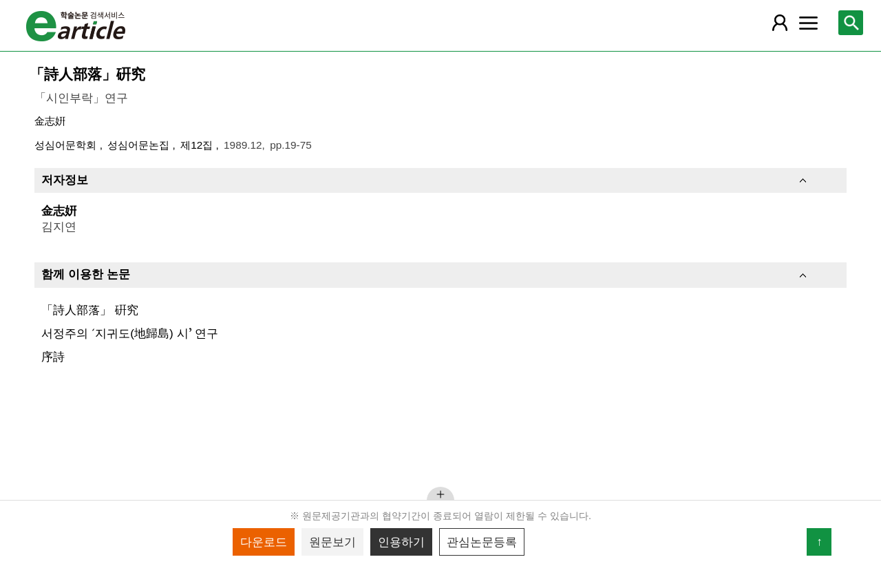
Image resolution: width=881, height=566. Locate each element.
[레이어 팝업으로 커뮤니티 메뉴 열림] (808, 22)
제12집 (197, 145)
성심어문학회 (66, 145)
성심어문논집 (139, 145)
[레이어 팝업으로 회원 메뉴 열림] (779, 22)
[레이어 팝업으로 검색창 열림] (850, 22)
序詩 (53, 357)
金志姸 (49, 121)
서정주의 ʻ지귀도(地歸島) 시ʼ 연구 (129, 333)
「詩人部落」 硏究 (89, 310)
